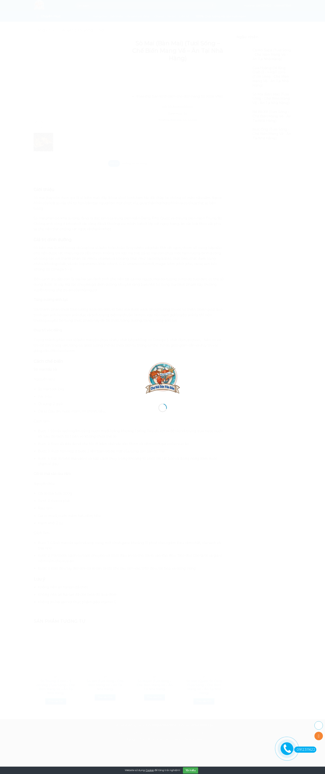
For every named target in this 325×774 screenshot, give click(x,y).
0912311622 (304, 750)
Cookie (149, 770)
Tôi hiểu (190, 770)
